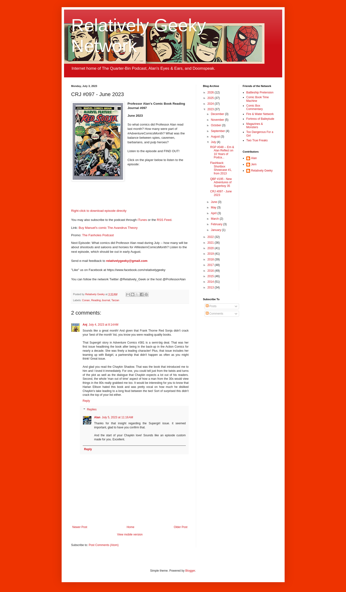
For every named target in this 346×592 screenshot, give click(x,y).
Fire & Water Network (260, 114)
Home (130, 527)
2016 (211, 270)
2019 (211, 253)
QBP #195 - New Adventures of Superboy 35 (221, 182)
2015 (211, 276)
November (218, 119)
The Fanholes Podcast (98, 235)
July (214, 142)
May (214, 207)
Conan (86, 300)
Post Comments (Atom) (104, 545)
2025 (211, 98)
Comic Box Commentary (254, 107)
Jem (254, 164)
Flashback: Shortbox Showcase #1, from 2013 (221, 168)
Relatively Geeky (262, 170)
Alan (97, 417)
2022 (211, 237)
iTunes (142, 220)
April (214, 213)
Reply (86, 400)
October (216, 125)
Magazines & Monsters (254, 125)
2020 (211, 248)
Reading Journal (100, 300)
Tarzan (115, 300)
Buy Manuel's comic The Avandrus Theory (108, 228)
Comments (214, 313)
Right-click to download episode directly (99, 211)
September (218, 131)
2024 (211, 103)
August (216, 136)
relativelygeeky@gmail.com (126, 261)
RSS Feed (164, 220)
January (216, 230)
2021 (211, 242)
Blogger (190, 570)
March (215, 218)
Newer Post (79, 527)
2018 (211, 259)
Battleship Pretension (259, 92)
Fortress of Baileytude (260, 119)
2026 (211, 92)
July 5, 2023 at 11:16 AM (117, 417)
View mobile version (130, 534)
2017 (211, 265)
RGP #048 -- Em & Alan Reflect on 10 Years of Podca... (222, 152)
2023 (211, 109)
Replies (92, 409)
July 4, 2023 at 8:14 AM (103, 324)
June (214, 202)
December (218, 114)
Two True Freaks (257, 140)
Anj (85, 324)
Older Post (181, 527)
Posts (211, 306)
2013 (211, 287)
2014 (211, 281)
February (217, 224)
